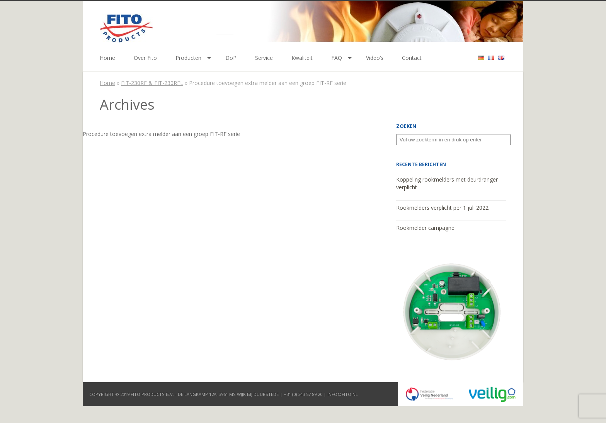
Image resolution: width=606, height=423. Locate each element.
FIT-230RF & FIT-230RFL (152, 83)
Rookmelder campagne (425, 227)
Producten (188, 57)
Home (107, 57)
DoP (231, 57)
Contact (412, 57)
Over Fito (145, 57)
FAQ (336, 57)
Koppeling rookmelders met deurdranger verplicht (447, 183)
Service (264, 57)
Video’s (374, 57)
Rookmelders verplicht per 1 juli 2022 (442, 207)
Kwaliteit (302, 57)
